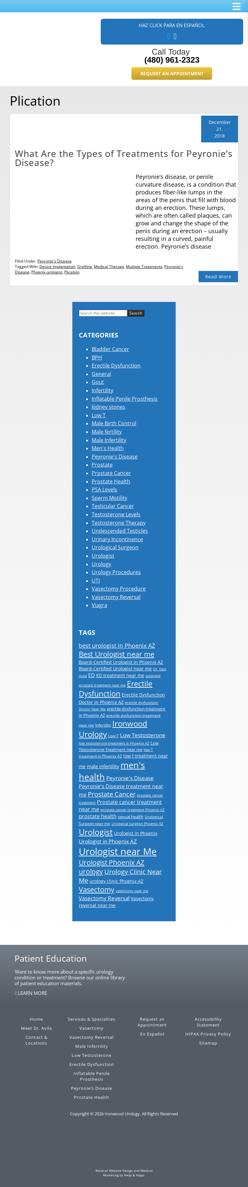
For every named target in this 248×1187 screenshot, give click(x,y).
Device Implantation (57, 266)
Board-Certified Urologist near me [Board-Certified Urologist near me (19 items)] (115, 669)
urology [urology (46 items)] (91, 871)
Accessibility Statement (208, 1022)
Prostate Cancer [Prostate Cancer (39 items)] (112, 794)
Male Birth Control (114, 423)
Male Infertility (109, 440)
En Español (152, 1034)
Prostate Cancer (111, 473)
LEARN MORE (31, 993)
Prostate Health (111, 481)
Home (36, 1019)
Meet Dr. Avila (36, 1028)
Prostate (102, 464)
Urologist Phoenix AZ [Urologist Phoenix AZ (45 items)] (111, 862)
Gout (98, 382)
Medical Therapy (109, 266)
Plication (71, 272)
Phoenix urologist (46, 272)
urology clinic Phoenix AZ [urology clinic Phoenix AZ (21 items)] (116, 881)
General (101, 373)
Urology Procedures (116, 572)
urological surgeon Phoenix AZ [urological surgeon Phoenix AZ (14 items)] (137, 823)
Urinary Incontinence (117, 539)
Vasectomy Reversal (116, 597)
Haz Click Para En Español (172, 25)
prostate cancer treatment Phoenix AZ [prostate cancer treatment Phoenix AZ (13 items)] (132, 810)
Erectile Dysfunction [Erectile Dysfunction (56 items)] (115, 689)
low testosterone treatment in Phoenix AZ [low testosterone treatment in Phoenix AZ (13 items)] (114, 743)
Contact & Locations (36, 1040)
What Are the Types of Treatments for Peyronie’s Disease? (123, 158)
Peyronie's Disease (54, 261)
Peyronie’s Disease (91, 1088)
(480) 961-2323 (172, 59)
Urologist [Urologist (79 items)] (96, 831)
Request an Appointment (171, 73)
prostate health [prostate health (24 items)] (98, 816)
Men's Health (108, 448)
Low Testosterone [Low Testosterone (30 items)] (142, 735)
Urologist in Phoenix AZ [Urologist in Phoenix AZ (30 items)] (108, 841)
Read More (218, 277)
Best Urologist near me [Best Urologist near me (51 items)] (116, 654)
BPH (97, 357)
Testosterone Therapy (119, 522)
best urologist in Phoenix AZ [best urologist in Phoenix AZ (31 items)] (117, 645)
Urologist (103, 555)
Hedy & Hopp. (134, 1175)
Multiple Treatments (144, 266)
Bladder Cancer (110, 349)
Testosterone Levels (116, 514)
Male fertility (107, 431)
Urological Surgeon (115, 547)
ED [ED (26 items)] (91, 675)
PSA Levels (104, 489)
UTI (96, 580)
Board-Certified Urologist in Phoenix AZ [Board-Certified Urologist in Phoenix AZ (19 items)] (121, 662)
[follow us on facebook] (168, 36)
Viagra (99, 605)
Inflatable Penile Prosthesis (125, 398)
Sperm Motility (109, 497)
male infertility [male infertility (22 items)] (103, 766)
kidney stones (108, 406)
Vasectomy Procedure (119, 588)
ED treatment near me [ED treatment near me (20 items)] (120, 675)
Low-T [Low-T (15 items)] (113, 735)
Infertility (102, 390)
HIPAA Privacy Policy (208, 1034)
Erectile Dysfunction (116, 365)
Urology (101, 564)
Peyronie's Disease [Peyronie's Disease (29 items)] (130, 778)
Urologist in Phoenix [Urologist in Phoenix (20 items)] (135, 833)
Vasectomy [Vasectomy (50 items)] (96, 889)
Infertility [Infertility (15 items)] (103, 725)
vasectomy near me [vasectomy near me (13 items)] (132, 891)
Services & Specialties (91, 1019)
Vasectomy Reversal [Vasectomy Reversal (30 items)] (104, 898)
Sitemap (208, 1043)
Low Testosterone (91, 1055)
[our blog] (175, 36)
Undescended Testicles (120, 530)
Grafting (84, 266)
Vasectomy (91, 1028)
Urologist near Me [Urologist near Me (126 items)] (118, 851)
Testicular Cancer (113, 506)
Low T (99, 415)
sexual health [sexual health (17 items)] (130, 817)
